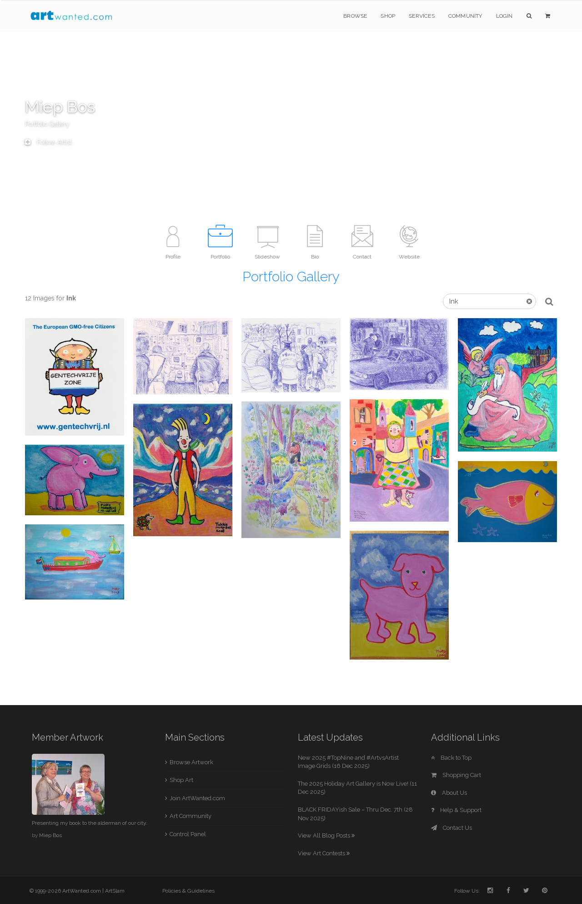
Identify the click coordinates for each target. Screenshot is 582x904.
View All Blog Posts (326, 835)
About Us (449, 792)
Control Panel (188, 834)
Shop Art (181, 780)
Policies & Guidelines (188, 891)
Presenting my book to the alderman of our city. (89, 823)
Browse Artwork (191, 762)
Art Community (190, 816)
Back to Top (451, 757)
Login (504, 16)
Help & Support (456, 810)
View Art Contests (324, 853)
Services (422, 16)
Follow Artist (48, 142)
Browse (355, 16)
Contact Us (451, 827)
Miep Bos (50, 835)
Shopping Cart (456, 775)
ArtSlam (115, 891)
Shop (388, 16)
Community (465, 16)
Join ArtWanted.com (197, 798)
